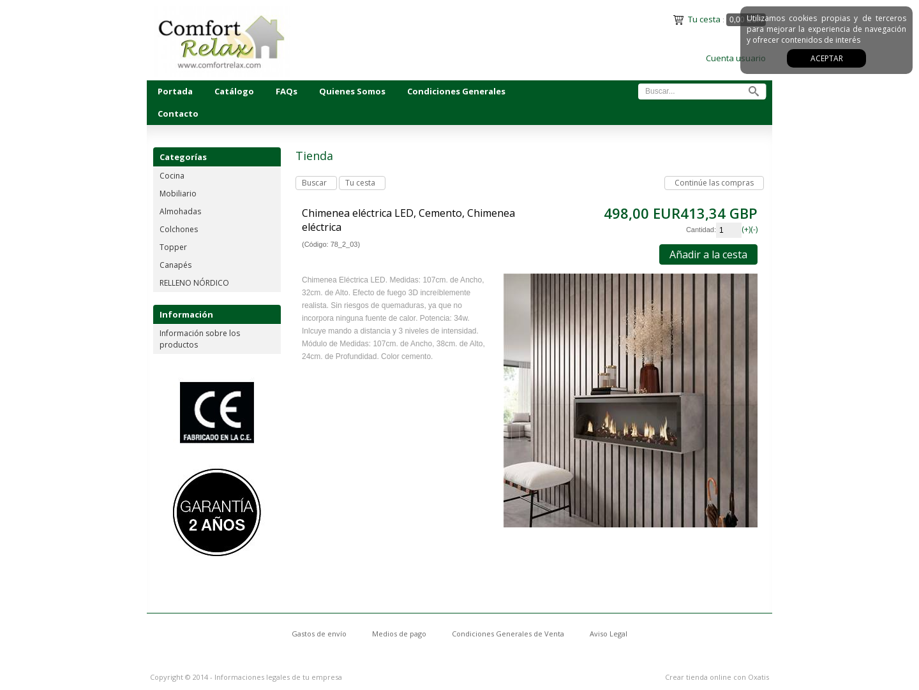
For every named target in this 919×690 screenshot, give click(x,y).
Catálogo (234, 91)
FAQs (286, 91)
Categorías (183, 157)
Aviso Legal (608, 633)
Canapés (175, 265)
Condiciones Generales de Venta (508, 633)
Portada (175, 91)
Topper (173, 247)
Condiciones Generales (456, 91)
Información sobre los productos (200, 339)
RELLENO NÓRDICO (194, 282)
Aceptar (827, 58)
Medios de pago (399, 633)
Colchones (179, 229)
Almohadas (180, 211)
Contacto (178, 113)
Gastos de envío (319, 633)
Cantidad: (701, 229)
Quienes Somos (352, 91)
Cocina (172, 175)
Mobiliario (178, 193)
